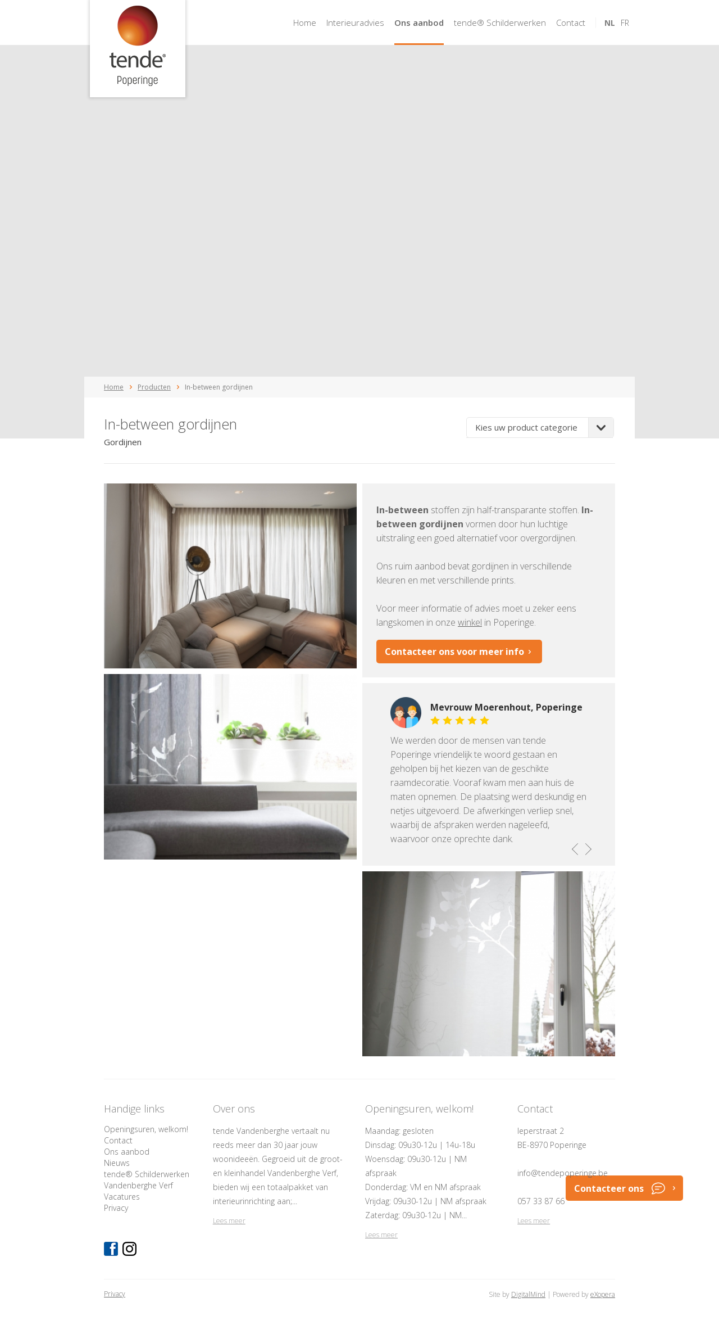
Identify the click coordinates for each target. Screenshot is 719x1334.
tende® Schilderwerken (500, 22)
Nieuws (117, 1162)
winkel (470, 622)
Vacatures (122, 1196)
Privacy (116, 1207)
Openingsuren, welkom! (146, 1129)
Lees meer (229, 1221)
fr (625, 22)
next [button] (587, 848)
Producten (154, 387)
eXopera (602, 1294)
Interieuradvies (355, 22)
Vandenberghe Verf (138, 1185)
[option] (489, 774)
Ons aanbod (419, 22)
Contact (570, 22)
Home (304, 22)
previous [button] (575, 848)
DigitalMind (528, 1294)
